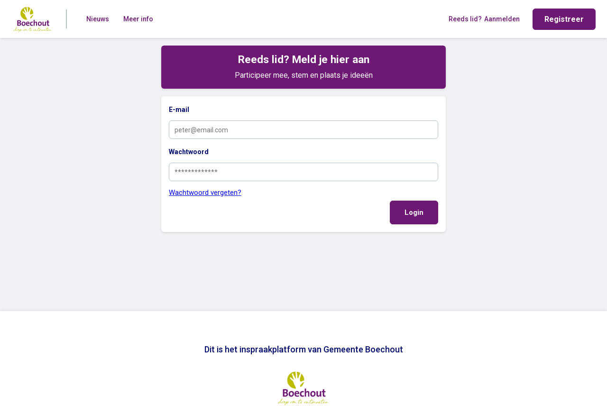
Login (414, 212)
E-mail (179, 109)
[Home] (32, 19)
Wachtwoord (189, 152)
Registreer (564, 19)
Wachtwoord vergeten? (205, 192)
